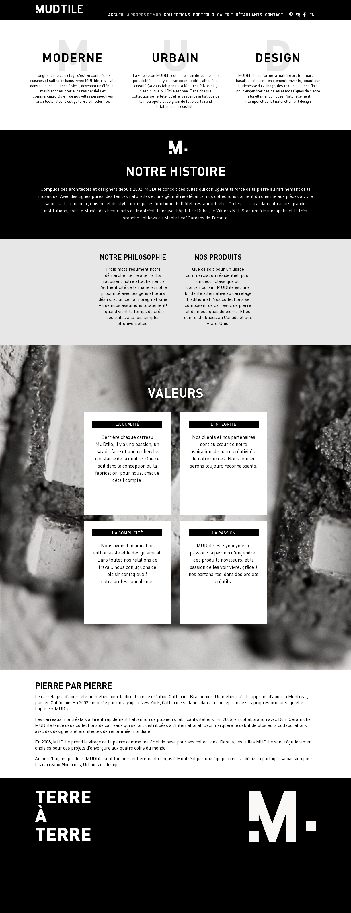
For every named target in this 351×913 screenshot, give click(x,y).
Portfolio (203, 14)
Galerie (225, 14)
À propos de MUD (144, 14)
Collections (177, 14)
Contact (274, 14)
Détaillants (249, 14)
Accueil (116, 14)
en (312, 14)
